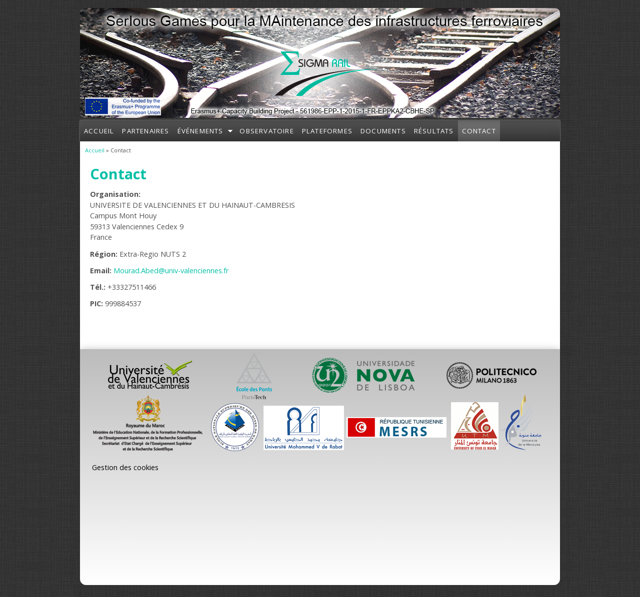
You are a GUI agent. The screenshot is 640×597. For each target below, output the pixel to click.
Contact (479, 130)
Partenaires (145, 130)
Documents (383, 130)
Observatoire (267, 130)
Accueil (99, 130)
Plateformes (327, 130)
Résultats (434, 130)
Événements (201, 130)
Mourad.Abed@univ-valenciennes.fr (171, 270)
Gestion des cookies (125, 467)
